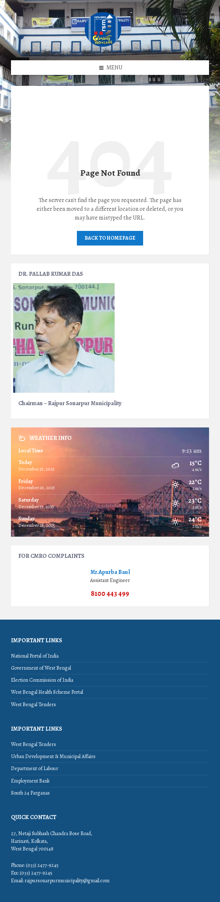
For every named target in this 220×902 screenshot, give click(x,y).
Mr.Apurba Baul (110, 572)
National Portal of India (35, 655)
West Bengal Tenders (33, 704)
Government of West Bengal (41, 668)
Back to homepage (110, 238)
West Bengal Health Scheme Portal (47, 692)
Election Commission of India (42, 680)
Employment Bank (30, 780)
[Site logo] (103, 46)
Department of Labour (34, 768)
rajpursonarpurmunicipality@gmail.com (67, 880)
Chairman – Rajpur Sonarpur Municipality (70, 403)
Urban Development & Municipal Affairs (53, 756)
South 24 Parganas (30, 792)
